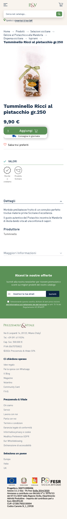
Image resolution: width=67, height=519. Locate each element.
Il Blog (7, 373)
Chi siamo (8, 405)
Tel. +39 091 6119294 (14, 337)
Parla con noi (10, 418)
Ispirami (33, 38)
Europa (7, 459)
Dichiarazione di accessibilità (17, 445)
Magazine (8, 377)
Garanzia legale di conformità (18, 427)
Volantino (8, 382)
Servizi (7, 409)
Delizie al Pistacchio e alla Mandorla (23, 34)
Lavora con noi (11, 414)
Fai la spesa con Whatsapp (17, 369)
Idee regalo (9, 364)
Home (7, 31)
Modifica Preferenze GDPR (16, 436)
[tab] (33, 201)
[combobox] (33, 14)
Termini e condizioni (13, 423)
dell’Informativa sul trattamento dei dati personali (26, 304)
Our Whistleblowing (13, 440)
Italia (6, 463)
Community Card (12, 386)
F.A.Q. (6, 391)
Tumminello (10, 234)
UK (5, 467)
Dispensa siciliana (13, 38)
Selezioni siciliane (40, 31)
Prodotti (20, 31)
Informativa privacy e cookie (17, 431)
